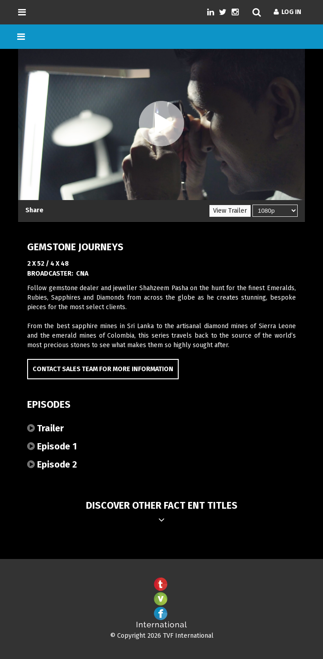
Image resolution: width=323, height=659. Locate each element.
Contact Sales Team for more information (103, 369)
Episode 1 (52, 446)
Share (34, 210)
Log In (287, 12)
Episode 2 (52, 464)
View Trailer (230, 211)
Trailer (45, 428)
